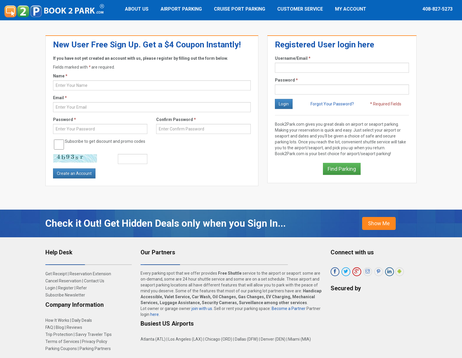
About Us (136, 9)
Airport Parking (181, 9)
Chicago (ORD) (218, 339)
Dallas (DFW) (246, 339)
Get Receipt (56, 273)
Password (286, 80)
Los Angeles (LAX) (185, 339)
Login (50, 288)
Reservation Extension (90, 273)
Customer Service (300, 9)
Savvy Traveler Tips (93, 334)
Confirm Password (176, 119)
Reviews (74, 327)
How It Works (57, 320)
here (154, 314)
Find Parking (342, 169)
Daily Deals (82, 320)
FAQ (49, 327)
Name (60, 76)
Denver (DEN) (273, 339)
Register (66, 288)
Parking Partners (95, 348)
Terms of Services (62, 341)
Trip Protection (59, 334)
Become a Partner (289, 308)
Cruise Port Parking (239, 9)
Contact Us (94, 281)
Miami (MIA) (299, 339)
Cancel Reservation (63, 281)
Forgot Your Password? (332, 104)
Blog (60, 327)
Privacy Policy (94, 341)
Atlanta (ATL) (153, 339)
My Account (350, 9)
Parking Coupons (61, 348)
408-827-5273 (438, 9)
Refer (81, 288)
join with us (202, 308)
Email (60, 97)
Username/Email (293, 58)
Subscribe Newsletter (65, 295)
